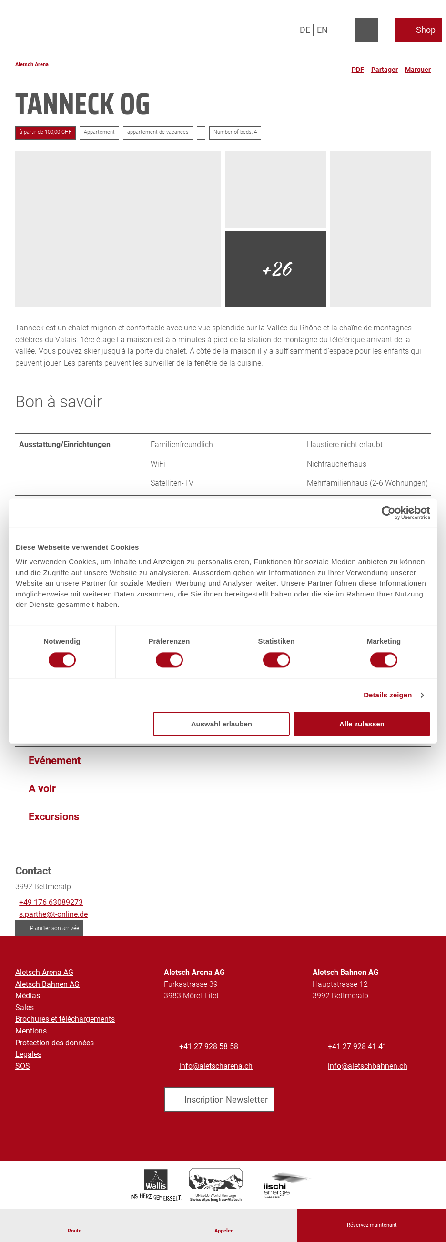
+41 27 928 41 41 (357, 1048)
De (305, 30)
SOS (22, 1068)
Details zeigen (388, 695)
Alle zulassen (362, 724)
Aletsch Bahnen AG (47, 986)
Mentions (31, 1033)
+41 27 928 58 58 (208, 1048)
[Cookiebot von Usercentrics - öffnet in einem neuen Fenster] (388, 513)
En (322, 30)
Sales (24, 1009)
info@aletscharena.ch (216, 1068)
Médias (27, 998)
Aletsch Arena (32, 64)
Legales (28, 1057)
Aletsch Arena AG (44, 974)
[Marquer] (418, 65)
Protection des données (54, 1045)
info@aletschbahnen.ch (367, 1068)
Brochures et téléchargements (65, 1021)
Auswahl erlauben (221, 724)
